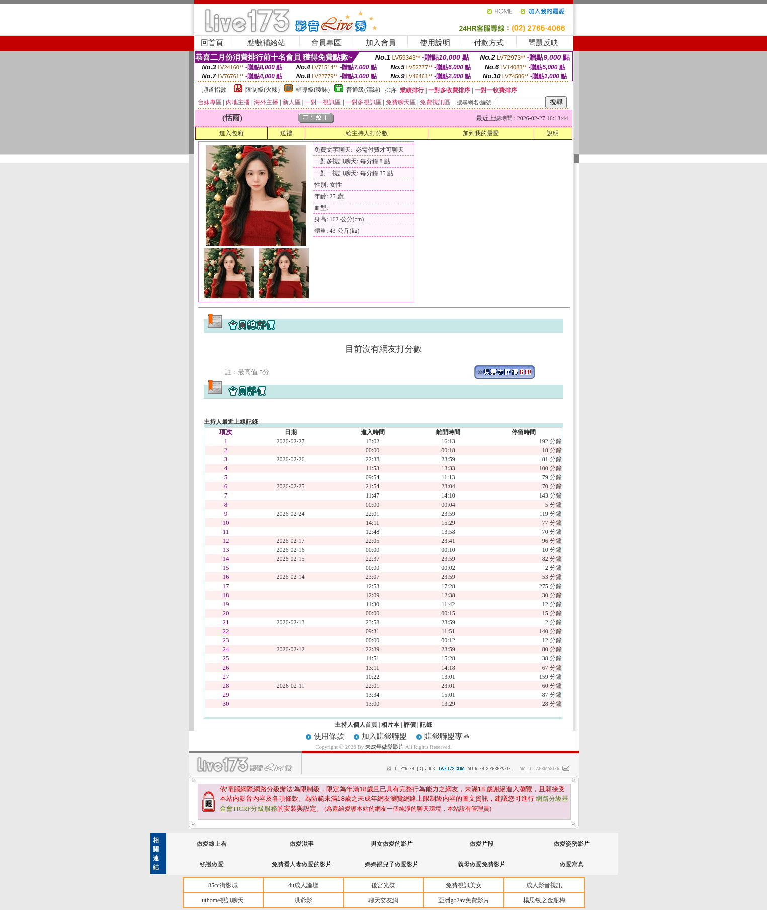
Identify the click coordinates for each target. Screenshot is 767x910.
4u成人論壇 (303, 885)
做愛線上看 (212, 843)
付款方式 (489, 43)
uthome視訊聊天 (223, 900)
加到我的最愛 (481, 133)
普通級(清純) (363, 89)
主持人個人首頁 (356, 724)
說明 (553, 133)
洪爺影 (303, 900)
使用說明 (435, 43)
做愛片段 (482, 843)
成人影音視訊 (544, 885)
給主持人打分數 (367, 133)
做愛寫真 (572, 864)
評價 (410, 724)
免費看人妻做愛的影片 (302, 864)
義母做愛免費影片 (482, 864)
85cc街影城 (223, 885)
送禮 (286, 133)
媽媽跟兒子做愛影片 (392, 864)
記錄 (426, 724)
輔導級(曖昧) (313, 89)
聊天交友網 (383, 900)
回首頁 (212, 43)
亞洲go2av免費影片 (463, 900)
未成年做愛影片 (385, 746)
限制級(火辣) (262, 89)
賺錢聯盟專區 (447, 736)
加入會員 (381, 43)
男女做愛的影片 (392, 843)
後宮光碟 (383, 885)
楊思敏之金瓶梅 (544, 900)
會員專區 (326, 43)
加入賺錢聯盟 (384, 736)
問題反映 (543, 43)
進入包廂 (231, 133)
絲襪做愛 (212, 864)
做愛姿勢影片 (572, 843)
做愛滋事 (302, 843)
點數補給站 (266, 43)
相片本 (390, 724)
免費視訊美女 (464, 885)
